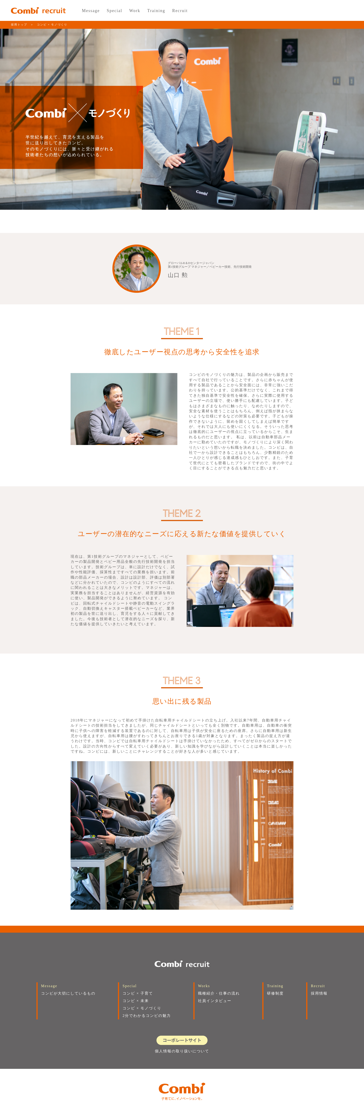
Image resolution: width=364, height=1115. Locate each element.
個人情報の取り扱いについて (182, 1051)
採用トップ (19, 24)
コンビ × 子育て (138, 993)
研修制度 (275, 993)
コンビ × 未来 (136, 1001)
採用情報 (319, 993)
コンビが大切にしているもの (68, 993)
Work (134, 10)
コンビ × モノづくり (142, 1008)
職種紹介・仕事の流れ (219, 993)
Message (91, 10)
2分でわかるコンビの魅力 (147, 1016)
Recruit (180, 10)
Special (114, 10)
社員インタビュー (214, 1001)
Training (156, 10)
